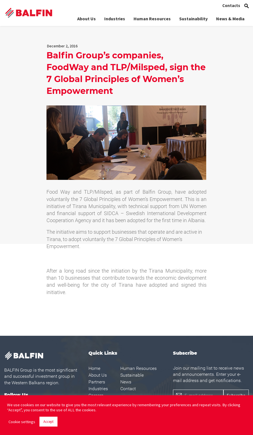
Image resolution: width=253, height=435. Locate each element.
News (125, 382)
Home (94, 368)
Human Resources (152, 18)
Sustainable (132, 375)
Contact (128, 388)
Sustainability (193, 18)
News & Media (230, 18)
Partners (96, 382)
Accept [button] (48, 421)
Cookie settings (21, 421)
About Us (86, 18)
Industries (114, 18)
